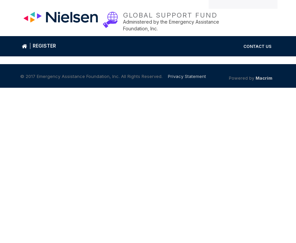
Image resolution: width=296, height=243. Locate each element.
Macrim (264, 78)
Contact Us (257, 46)
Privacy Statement (187, 76)
